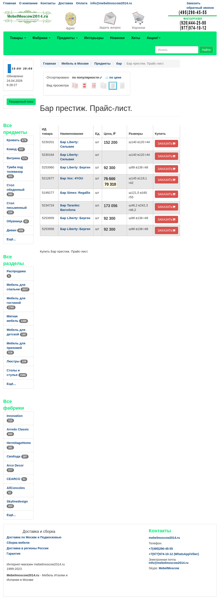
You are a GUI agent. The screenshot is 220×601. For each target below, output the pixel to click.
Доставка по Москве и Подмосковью (34, 537)
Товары (18, 38)
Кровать (17, 140)
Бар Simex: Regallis (75, 192)
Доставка (65, 3)
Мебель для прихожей (16, 348)
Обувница (18, 221)
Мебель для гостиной (16, 303)
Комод (16, 149)
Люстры (17, 361)
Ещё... (11, 239)
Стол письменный (17, 207)
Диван (15, 230)
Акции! (153, 38)
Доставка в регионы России (28, 548)
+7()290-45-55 (161, 548)
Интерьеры (94, 38)
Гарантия (13, 553)
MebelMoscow (169, 568)
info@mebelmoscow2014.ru (111, 3)
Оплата (81, 3)
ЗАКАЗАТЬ (167, 143)
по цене (113, 77)
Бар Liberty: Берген (75, 167)
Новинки (117, 38)
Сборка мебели (18, 542)
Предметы (67, 38)
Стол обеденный (15, 189)
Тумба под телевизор (15, 171)
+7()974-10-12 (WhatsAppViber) (174, 554)
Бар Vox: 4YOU (71, 178)
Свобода (18, 456)
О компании (28, 3)
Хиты (135, 38)
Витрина (17, 158)
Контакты (48, 3)
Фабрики (41, 38)
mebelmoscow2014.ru (164, 537)
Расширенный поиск (21, 101)
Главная (9, 3)
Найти (206, 49)
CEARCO (17, 479)
